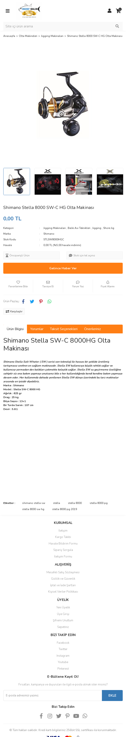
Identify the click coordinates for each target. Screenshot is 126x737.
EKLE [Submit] (112, 695)
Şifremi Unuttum (63, 620)
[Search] (63, 26)
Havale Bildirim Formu (63, 544)
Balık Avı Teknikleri (79, 228)
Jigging (96, 228)
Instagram (63, 656)
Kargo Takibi (63, 537)
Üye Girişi (63, 614)
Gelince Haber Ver (63, 268)
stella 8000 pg (99, 503)
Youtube (63, 662)
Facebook (63, 643)
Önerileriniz (92, 329)
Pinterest (63, 669)
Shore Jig (108, 228)
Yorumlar (36, 329)
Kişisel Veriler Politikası (63, 592)
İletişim (63, 531)
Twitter (63, 649)
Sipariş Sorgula (63, 550)
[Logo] (29, 11)
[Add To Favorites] (18, 286)
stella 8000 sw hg (33, 509)
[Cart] (118, 11)
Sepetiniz (63, 627)
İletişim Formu (63, 557)
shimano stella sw (33, 503)
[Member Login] (110, 11)
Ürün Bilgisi (15, 329)
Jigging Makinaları (54, 228)
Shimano (48, 233)
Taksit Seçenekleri (64, 329)
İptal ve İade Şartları (63, 585)
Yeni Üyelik (63, 607)
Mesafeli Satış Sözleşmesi (63, 572)
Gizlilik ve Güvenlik (63, 579)
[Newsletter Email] (52, 695)
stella (56, 503)
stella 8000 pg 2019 (64, 509)
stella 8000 (75, 503)
